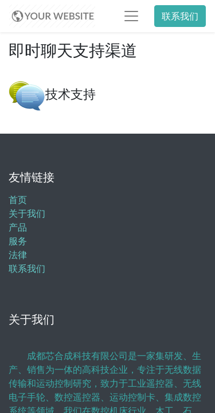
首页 (18, 199)
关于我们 (27, 213)
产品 (18, 227)
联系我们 (180, 16)
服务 (18, 241)
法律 (18, 255)
